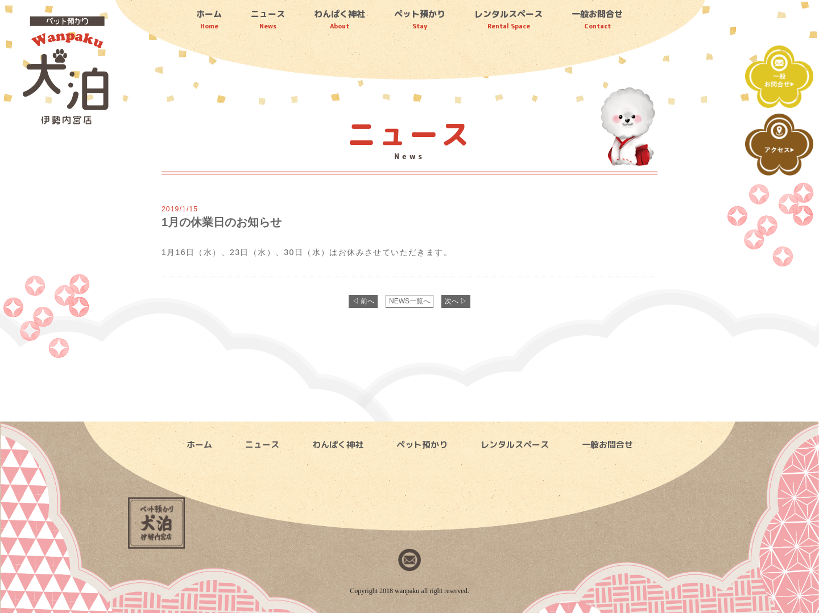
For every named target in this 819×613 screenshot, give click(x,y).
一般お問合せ (597, 19)
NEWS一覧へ (409, 301)
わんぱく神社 (339, 19)
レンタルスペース (508, 19)
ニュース (268, 19)
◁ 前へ (363, 301)
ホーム (209, 19)
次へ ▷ (456, 301)
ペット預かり (419, 19)
